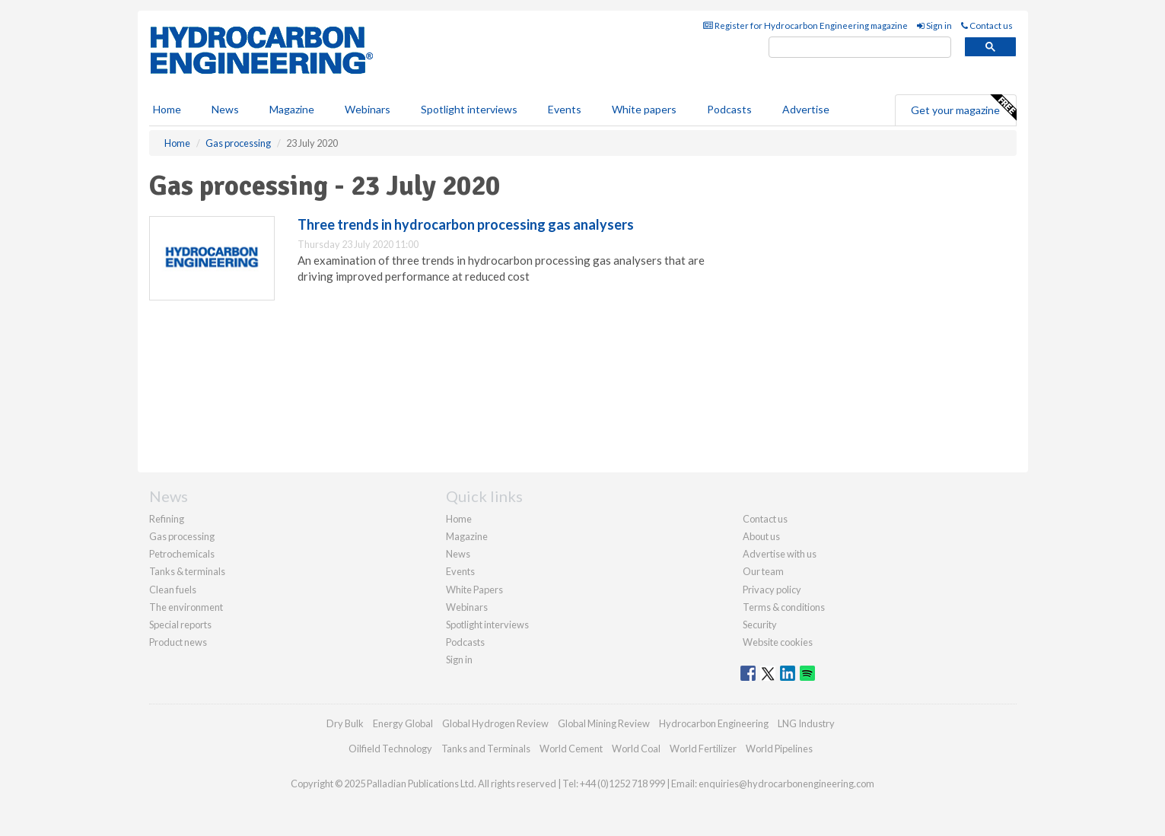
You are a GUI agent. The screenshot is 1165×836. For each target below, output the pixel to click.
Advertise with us (779, 554)
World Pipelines (779, 748)
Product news (178, 642)
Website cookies (778, 642)
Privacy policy (772, 589)
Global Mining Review (604, 723)
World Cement (571, 748)
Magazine (291, 109)
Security (760, 624)
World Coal (636, 748)
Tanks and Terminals (485, 748)
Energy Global (403, 723)
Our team (763, 571)
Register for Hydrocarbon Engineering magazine (805, 25)
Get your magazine (963, 108)
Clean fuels (172, 589)
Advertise (805, 109)
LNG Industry (806, 723)
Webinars (367, 109)
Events (564, 109)
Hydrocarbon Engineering (714, 723)
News (458, 554)
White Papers (474, 589)
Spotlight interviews (469, 109)
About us (761, 536)
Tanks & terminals (187, 571)
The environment (186, 607)
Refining (166, 519)
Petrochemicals (182, 554)
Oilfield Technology (390, 748)
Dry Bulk (345, 723)
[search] (860, 48)
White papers (644, 109)
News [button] (225, 109)
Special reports (180, 624)
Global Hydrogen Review (495, 723)
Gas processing (182, 536)
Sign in (934, 25)
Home (167, 109)
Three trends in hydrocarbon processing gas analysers (466, 224)
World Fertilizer (703, 748)
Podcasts (729, 109)
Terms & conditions (784, 607)
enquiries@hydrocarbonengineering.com (786, 783)
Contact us (987, 25)
